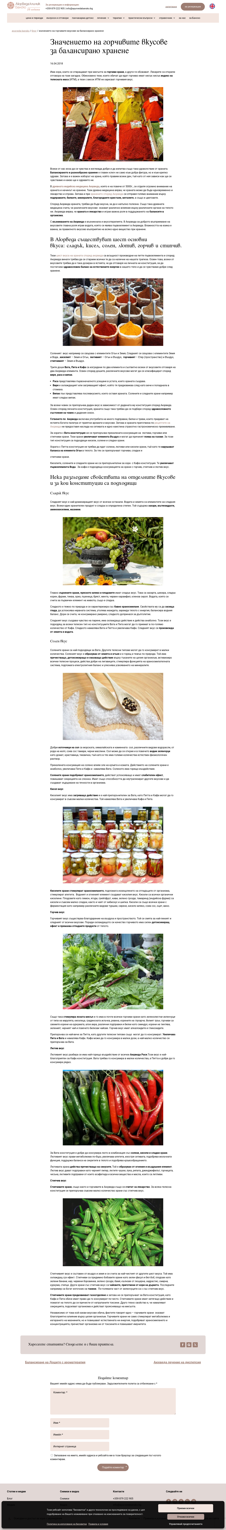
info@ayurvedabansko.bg (79, 8)
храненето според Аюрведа (107, 193)
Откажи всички (185, 1516)
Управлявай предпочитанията (185, 1524)
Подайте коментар (113, 1467)
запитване (171, 6)
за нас (182, 18)
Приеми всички (185, 1508)
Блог (10, 1498)
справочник (165, 18)
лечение (101, 18)
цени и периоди (34, 18)
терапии (117, 18)
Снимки (64, 1498)
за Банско (194, 18)
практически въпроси (140, 18)
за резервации (193, 6)
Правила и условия (98, 1524)
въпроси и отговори (57, 18)
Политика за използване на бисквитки (67, 1524)
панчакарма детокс (83, 18)
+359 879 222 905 (55, 8)
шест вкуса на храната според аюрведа (79, 255)
